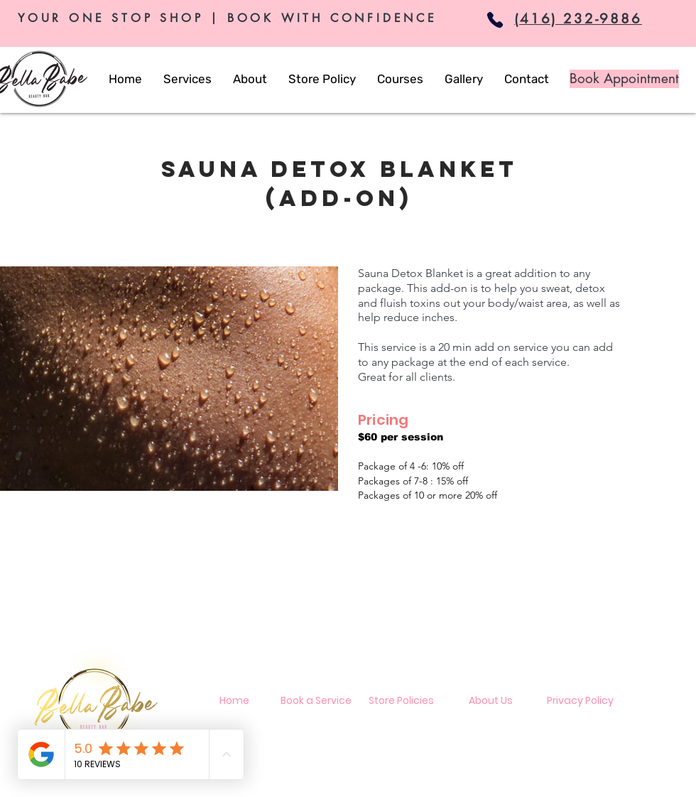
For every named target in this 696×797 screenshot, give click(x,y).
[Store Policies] (401, 701)
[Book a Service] (316, 701)
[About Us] (490, 701)
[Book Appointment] (624, 79)
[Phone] (495, 20)
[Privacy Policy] (580, 701)
